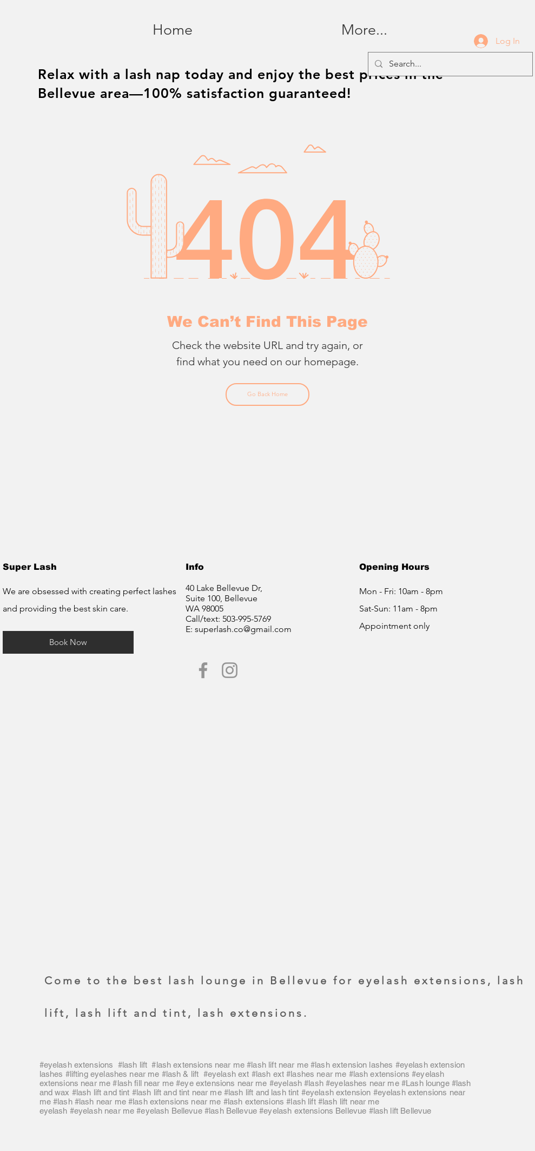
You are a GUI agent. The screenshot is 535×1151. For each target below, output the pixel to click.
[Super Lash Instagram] (229, 670)
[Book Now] (68, 642)
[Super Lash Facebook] (203, 670)
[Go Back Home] (267, 394)
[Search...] (449, 64)
